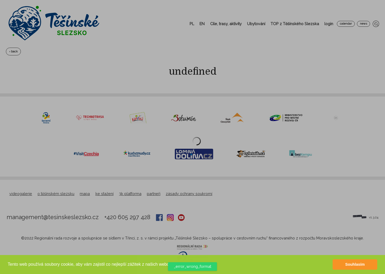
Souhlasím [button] (355, 264)
